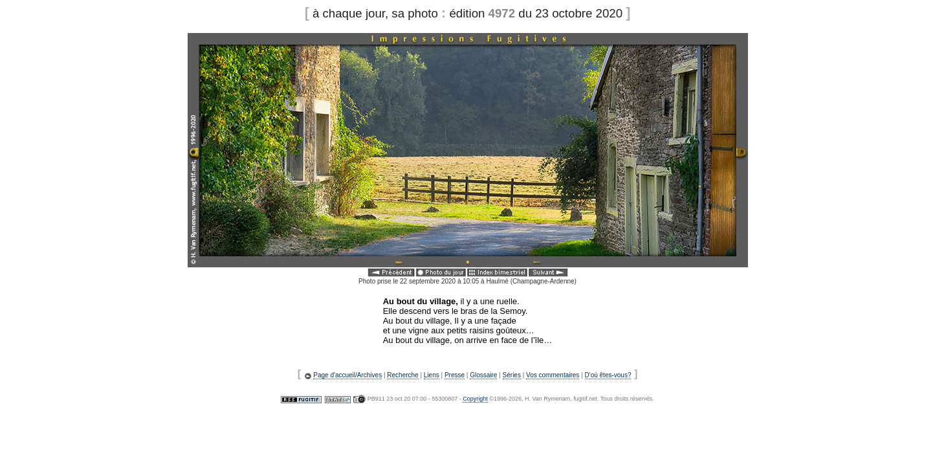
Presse (455, 375)
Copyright (475, 398)
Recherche (402, 375)
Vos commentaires (552, 375)
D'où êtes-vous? (608, 375)
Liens (431, 375)
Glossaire (483, 375)
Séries (512, 375)
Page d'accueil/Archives (347, 375)
